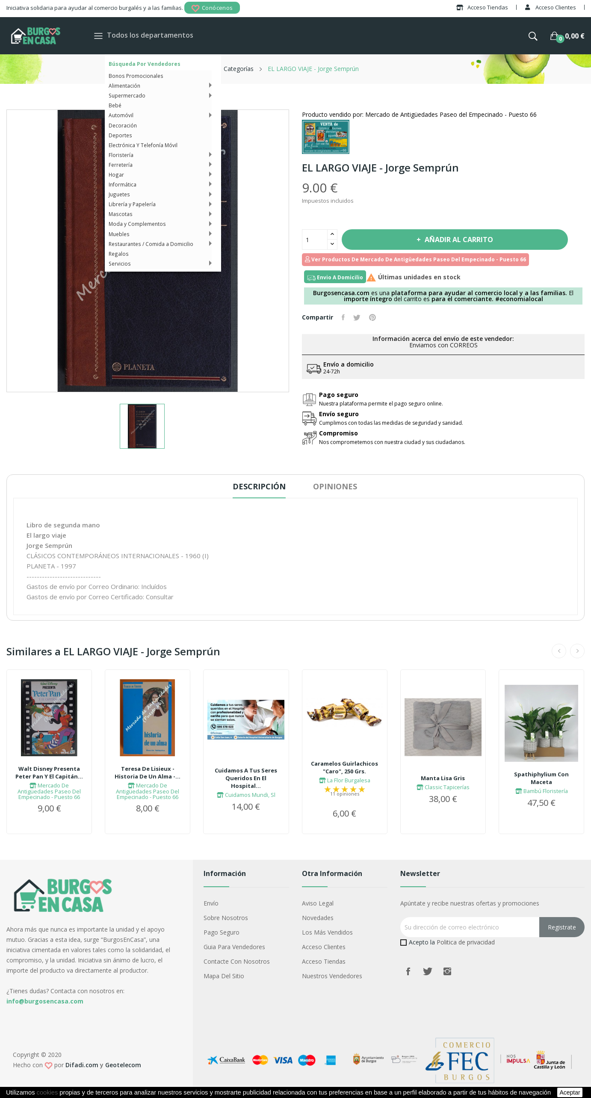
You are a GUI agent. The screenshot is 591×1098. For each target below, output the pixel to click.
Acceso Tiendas (324, 961)
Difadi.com (81, 1065)
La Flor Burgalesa (344, 780)
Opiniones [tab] (335, 486)
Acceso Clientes (324, 947)
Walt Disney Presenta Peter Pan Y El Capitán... (49, 772)
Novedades (318, 918)
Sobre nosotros (226, 918)
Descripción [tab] (259, 486)
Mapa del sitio (224, 976)
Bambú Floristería (541, 791)
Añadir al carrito (458, 239)
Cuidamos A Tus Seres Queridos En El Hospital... (246, 778)
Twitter (427, 971)
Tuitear (357, 317)
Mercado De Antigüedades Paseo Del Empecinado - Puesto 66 (49, 791)
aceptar (569, 1092)
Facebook (408, 971)
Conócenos (212, 8)
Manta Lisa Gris (443, 778)
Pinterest (372, 317)
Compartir (343, 317)
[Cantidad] (315, 239)
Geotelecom (123, 1065)
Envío (211, 903)
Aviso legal (318, 903)
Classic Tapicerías (443, 787)
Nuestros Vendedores (332, 976)
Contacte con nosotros (237, 961)
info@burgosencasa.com (44, 1001)
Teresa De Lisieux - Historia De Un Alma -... (147, 772)
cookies (47, 1092)
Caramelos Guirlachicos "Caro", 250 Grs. (344, 767)
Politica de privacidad (466, 942)
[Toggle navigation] (98, 35)
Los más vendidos (327, 932)
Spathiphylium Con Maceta (541, 778)
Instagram (447, 971)
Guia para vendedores (234, 947)
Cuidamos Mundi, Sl (246, 795)
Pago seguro (221, 932)
